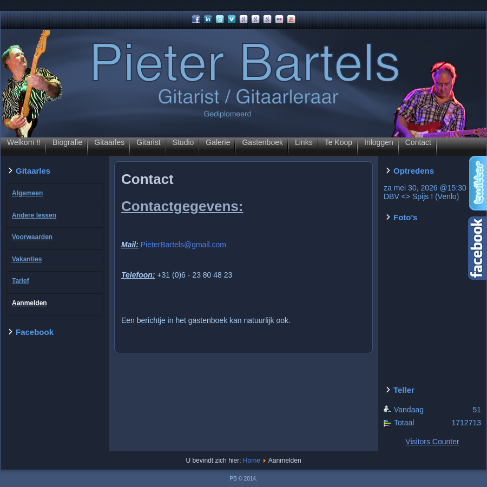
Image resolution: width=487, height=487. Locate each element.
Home (251, 460)
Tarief (20, 281)
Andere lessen (34, 215)
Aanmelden (29, 303)
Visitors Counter (432, 441)
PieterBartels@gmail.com (183, 244)
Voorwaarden (32, 237)
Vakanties (27, 259)
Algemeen (27, 193)
